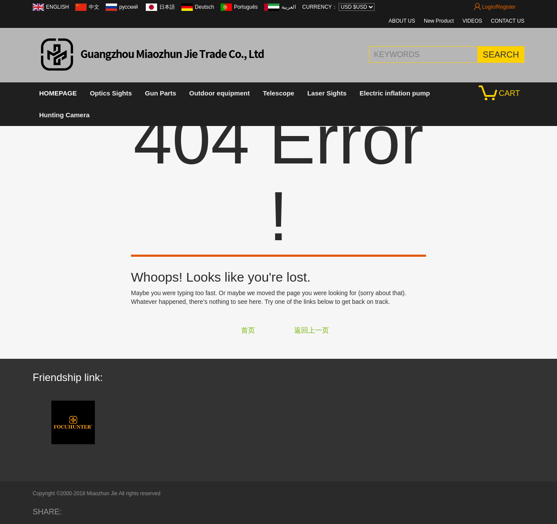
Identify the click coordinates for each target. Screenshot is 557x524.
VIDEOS (472, 21)
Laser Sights (326, 93)
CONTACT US (507, 21)
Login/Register (495, 7)
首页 (248, 330)
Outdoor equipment (219, 93)
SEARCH (501, 54)
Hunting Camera (64, 115)
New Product (439, 21)
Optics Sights (111, 93)
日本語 (167, 7)
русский (129, 7)
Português (246, 7)
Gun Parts (160, 93)
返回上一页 (311, 330)
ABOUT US (402, 21)
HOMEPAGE (58, 93)
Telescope (278, 93)
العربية (289, 7)
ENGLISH (57, 7)
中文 (94, 7)
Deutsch (204, 7)
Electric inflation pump (394, 93)
